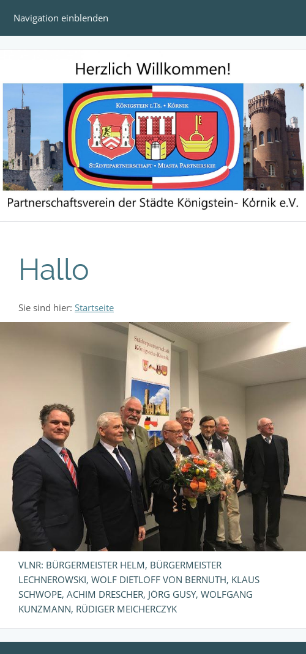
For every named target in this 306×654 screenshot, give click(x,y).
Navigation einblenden (60, 18)
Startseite (94, 307)
